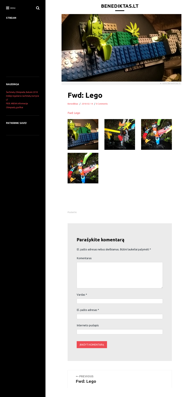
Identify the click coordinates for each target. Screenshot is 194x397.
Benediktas (73, 104)
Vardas (82, 294)
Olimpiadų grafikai (14, 107)
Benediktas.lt (120, 6)
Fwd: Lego (74, 112)
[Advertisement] (124, 201)
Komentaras (84, 258)
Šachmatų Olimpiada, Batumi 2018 (22, 92)
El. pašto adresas (88, 309)
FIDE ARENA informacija (17, 103)
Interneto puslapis (88, 325)
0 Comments (102, 104)
